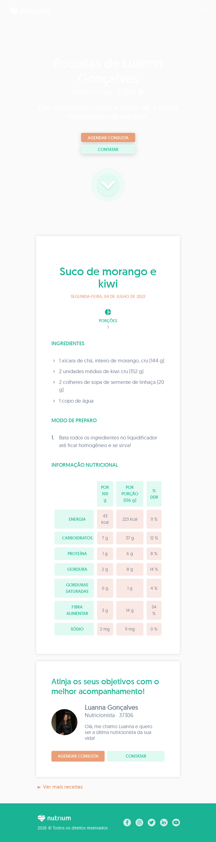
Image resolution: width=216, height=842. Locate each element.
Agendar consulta (108, 138)
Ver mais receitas (59, 787)
